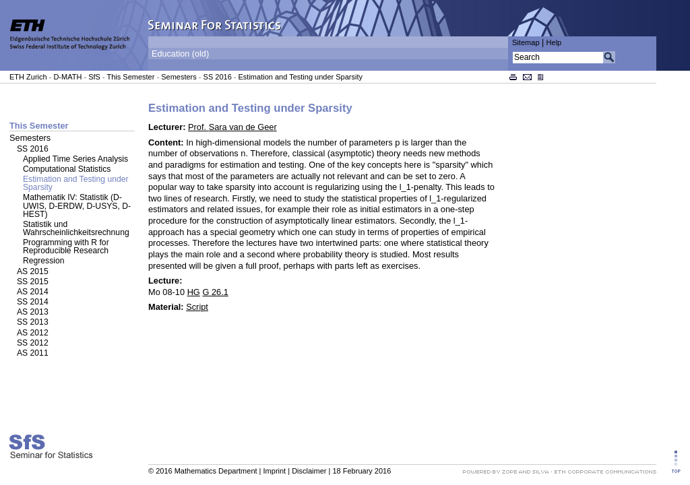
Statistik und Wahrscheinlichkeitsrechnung (76, 228)
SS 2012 (33, 343)
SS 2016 (217, 77)
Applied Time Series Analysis (75, 159)
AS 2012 (33, 332)
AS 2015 (33, 271)
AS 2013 (33, 312)
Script (197, 307)
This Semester (130, 77)
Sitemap (526, 42)
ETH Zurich (28, 77)
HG (193, 292)
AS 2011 (33, 353)
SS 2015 (33, 281)
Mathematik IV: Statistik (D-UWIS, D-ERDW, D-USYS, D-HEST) (77, 205)
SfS (94, 77)
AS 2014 (33, 291)
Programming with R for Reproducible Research (66, 246)
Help (554, 42)
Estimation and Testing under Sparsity (301, 77)
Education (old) (180, 54)
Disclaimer (309, 471)
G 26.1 (215, 292)
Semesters (179, 77)
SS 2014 (33, 301)
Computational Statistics (67, 169)
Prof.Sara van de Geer (232, 127)
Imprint (274, 471)
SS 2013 (33, 322)
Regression (44, 260)
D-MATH (67, 77)
